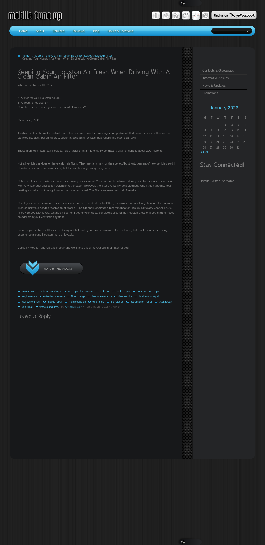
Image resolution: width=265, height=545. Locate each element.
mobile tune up (77, 301)
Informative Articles (89, 55)
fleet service (125, 296)
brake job (105, 291)
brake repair (123, 291)
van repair (27, 307)
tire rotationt (117, 301)
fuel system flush (31, 301)
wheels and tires (48, 307)
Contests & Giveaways (218, 70)
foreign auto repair (149, 296)
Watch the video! (58, 268)
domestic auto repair (148, 291)
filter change (78, 296)
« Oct (204, 152)
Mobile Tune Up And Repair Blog (55, 55)
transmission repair (141, 301)
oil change (98, 301)
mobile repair (54, 301)
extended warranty (54, 296)
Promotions (210, 93)
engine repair (29, 296)
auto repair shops (51, 291)
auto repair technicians (80, 291)
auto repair (28, 291)
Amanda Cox (73, 306)
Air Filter (106, 55)
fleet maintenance (101, 296)
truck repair (165, 301)
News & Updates (214, 85)
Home (26, 55)
